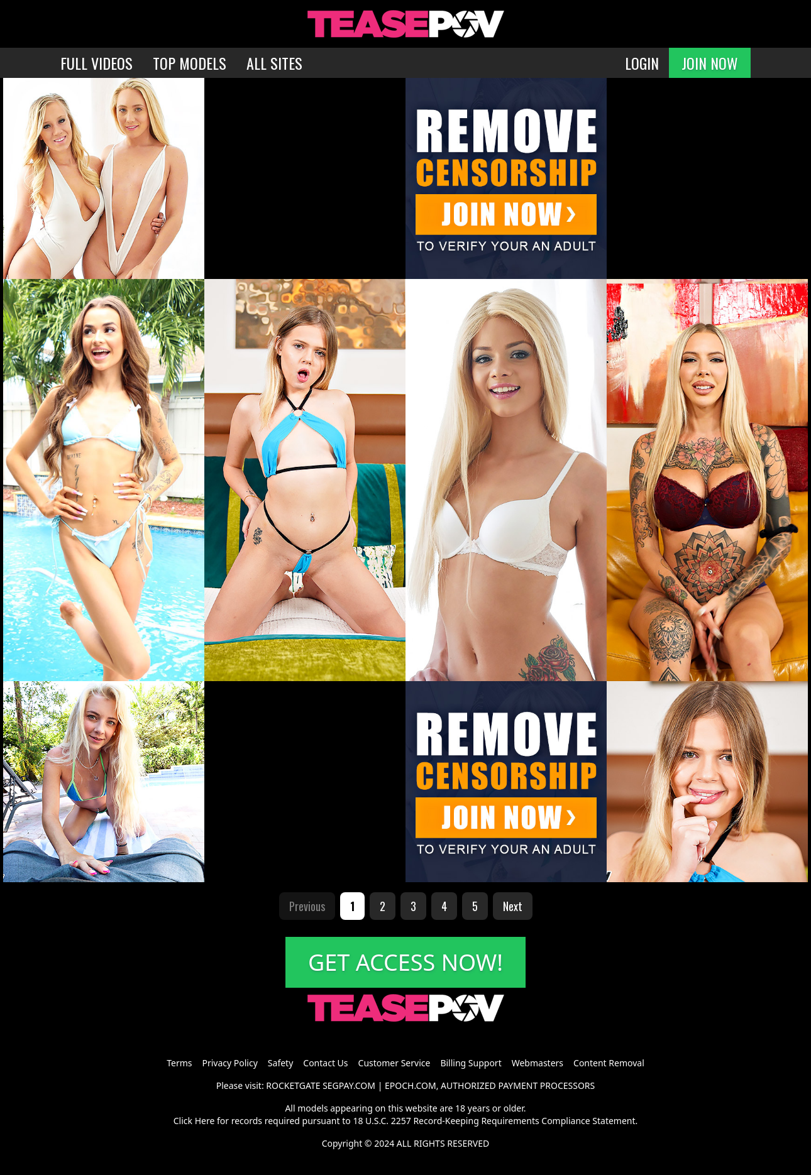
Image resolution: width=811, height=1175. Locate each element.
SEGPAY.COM (349, 1085)
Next (512, 906)
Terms (179, 1063)
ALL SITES (274, 63)
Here (205, 1121)
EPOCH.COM (410, 1085)
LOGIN (642, 63)
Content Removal (608, 1063)
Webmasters (537, 1063)
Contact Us (325, 1063)
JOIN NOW (709, 63)
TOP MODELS (189, 63)
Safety (280, 1063)
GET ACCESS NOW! (405, 962)
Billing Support (470, 1063)
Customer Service (394, 1063)
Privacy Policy (229, 1063)
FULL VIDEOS (96, 63)
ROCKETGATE (293, 1085)
